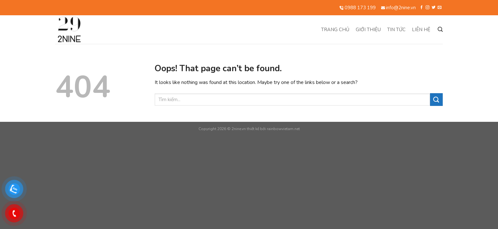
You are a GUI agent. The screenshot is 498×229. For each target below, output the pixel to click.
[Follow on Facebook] (421, 7)
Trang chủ (335, 29)
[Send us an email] (439, 7)
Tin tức (396, 29)
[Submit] (436, 99)
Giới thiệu (368, 29)
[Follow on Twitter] (433, 7)
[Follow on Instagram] (427, 7)
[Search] (440, 29)
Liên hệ (421, 29)
